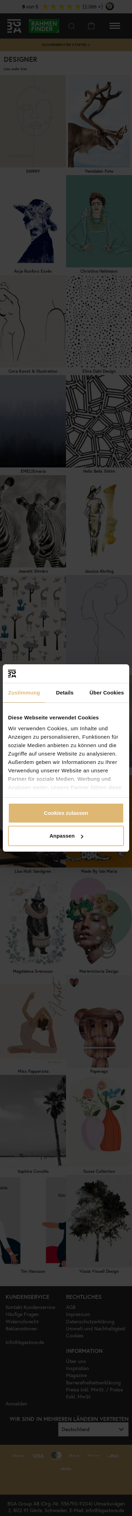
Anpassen (66, 836)
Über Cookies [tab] (107, 693)
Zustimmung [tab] (24, 693)
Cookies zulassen (66, 813)
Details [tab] (65, 693)
